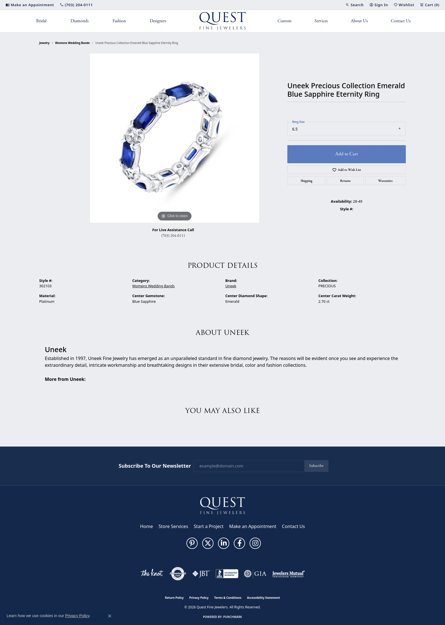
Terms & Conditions (227, 597)
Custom (284, 21)
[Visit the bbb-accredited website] (227, 574)
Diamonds (80, 21)
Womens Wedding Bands (72, 43)
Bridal (41, 21)
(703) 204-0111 (173, 235)
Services (321, 21)
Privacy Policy (198, 597)
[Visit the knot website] (151, 574)
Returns (345, 181)
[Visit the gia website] (255, 574)
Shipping (306, 181)
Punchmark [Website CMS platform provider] (232, 617)
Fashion (119, 21)
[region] (174, 138)
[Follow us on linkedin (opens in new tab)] (223, 543)
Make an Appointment (252, 526)
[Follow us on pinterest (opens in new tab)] (192, 543)
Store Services (173, 526)
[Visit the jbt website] (201, 574)
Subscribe (316, 465)
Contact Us (401, 21)
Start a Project (208, 526)
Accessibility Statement (263, 597)
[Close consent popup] (109, 616)
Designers (158, 21)
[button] (354, 5)
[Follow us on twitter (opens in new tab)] (207, 543)
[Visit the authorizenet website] (178, 574)
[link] (30, 5)
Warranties (385, 181)
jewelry (44, 43)
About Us (359, 21)
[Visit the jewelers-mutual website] (288, 574)
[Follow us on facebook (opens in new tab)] (239, 543)
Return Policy (174, 597)
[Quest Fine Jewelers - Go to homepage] (222, 505)
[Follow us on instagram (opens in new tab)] (255, 543)
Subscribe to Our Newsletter (155, 466)
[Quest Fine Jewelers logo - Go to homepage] (222, 21)
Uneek (230, 285)
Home (146, 526)
